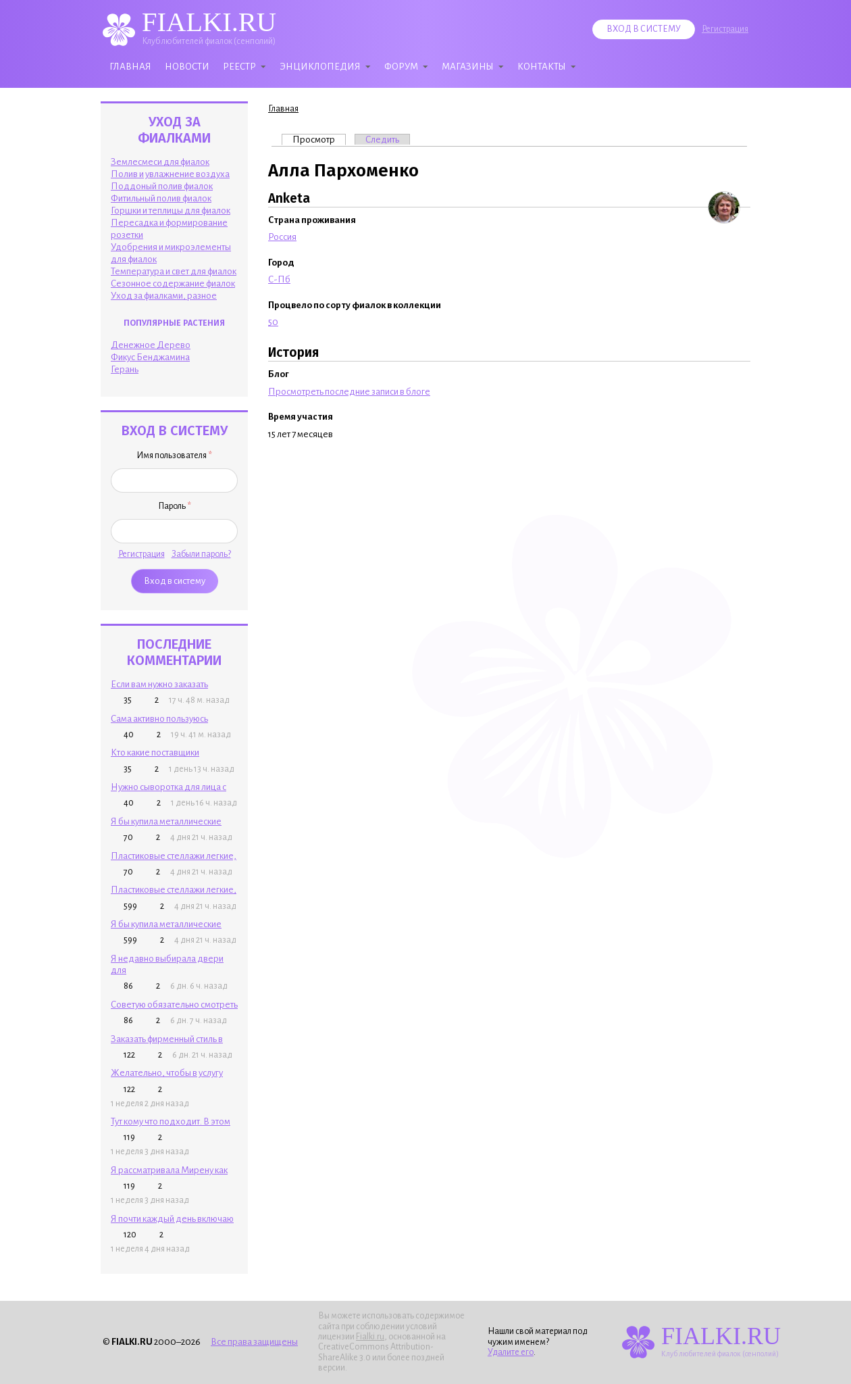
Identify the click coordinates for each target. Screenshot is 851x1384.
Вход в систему (644, 29)
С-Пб (279, 279)
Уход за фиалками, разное (164, 296)
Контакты (541, 66)
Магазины (468, 66)
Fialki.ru (370, 1336)
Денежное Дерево (150, 345)
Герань (124, 369)
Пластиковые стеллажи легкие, (173, 856)
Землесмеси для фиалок (160, 162)
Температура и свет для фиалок (173, 271)
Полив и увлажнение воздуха (170, 174)
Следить (382, 139)
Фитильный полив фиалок (161, 198)
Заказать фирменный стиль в (167, 1039)
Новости (187, 66)
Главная (130, 66)
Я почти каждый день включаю (172, 1219)
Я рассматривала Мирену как (169, 1170)
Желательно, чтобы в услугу (167, 1073)
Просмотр (319, 139)
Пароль (174, 506)
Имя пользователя (174, 455)
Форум (401, 66)
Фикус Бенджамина (150, 357)
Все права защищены (254, 1342)
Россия (282, 237)
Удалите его (511, 1352)
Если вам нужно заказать (159, 684)
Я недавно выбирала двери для (167, 964)
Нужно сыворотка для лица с (168, 787)
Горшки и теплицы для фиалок (170, 210)
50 (273, 322)
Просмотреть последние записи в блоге (349, 392)
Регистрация (725, 29)
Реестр (239, 66)
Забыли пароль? (201, 554)
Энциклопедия (320, 66)
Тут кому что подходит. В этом (170, 1121)
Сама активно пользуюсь (159, 719)
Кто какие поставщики (155, 752)
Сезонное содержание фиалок (173, 283)
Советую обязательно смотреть (174, 1004)
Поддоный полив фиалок (162, 186)
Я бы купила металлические (166, 821)
